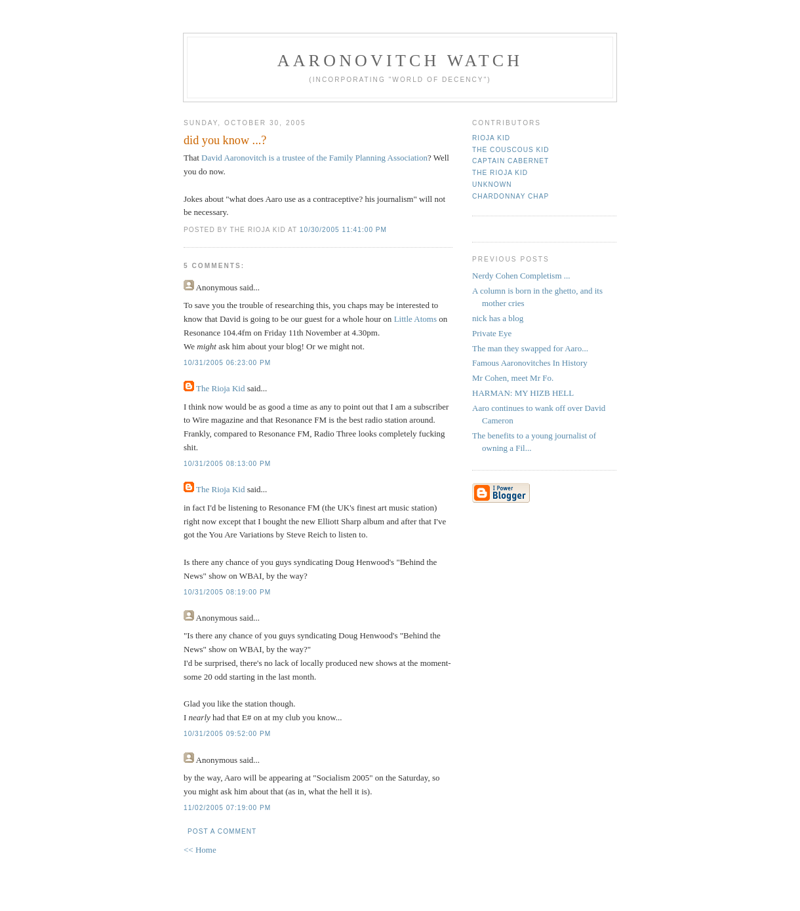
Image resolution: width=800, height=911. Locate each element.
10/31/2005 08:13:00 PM (227, 463)
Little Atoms (415, 319)
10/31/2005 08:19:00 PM (227, 592)
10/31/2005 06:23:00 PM (227, 362)
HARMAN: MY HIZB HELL (523, 393)
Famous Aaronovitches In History (530, 363)
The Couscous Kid (510, 149)
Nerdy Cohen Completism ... (521, 276)
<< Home (200, 850)
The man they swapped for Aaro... (530, 348)
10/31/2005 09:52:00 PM (227, 733)
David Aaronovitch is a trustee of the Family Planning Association (314, 158)
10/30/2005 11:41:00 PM (343, 229)
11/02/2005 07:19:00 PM (227, 807)
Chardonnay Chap (510, 196)
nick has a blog (497, 318)
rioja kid (491, 138)
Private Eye (491, 333)
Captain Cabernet (510, 161)
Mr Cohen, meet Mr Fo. (512, 378)
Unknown (492, 184)
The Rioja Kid (220, 388)
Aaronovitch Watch (400, 60)
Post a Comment (222, 831)
